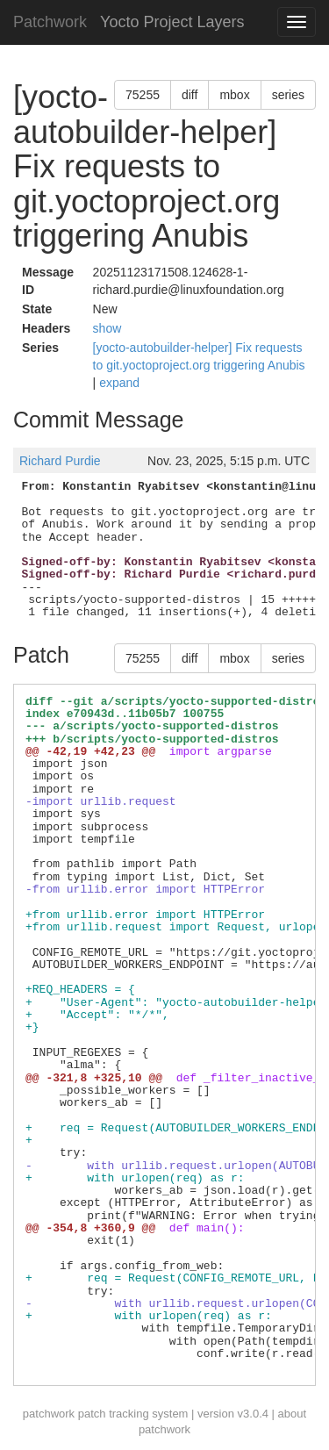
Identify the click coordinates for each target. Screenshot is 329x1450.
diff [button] (189, 95)
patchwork (49, 1413)
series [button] (288, 95)
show (107, 328)
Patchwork (50, 22)
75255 (142, 95)
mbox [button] (234, 95)
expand (119, 383)
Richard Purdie (60, 461)
